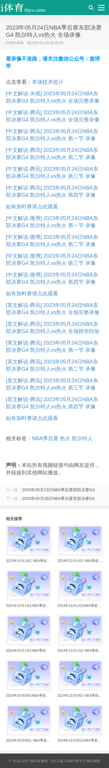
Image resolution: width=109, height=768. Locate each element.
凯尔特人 (82, 438)
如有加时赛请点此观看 (32, 207)
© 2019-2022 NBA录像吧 (28, 761)
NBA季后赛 (45, 438)
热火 (65, 438)
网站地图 (93, 761)
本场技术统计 (47, 82)
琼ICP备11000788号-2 (68, 761)
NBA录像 (16, 43)
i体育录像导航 (29, 9)
